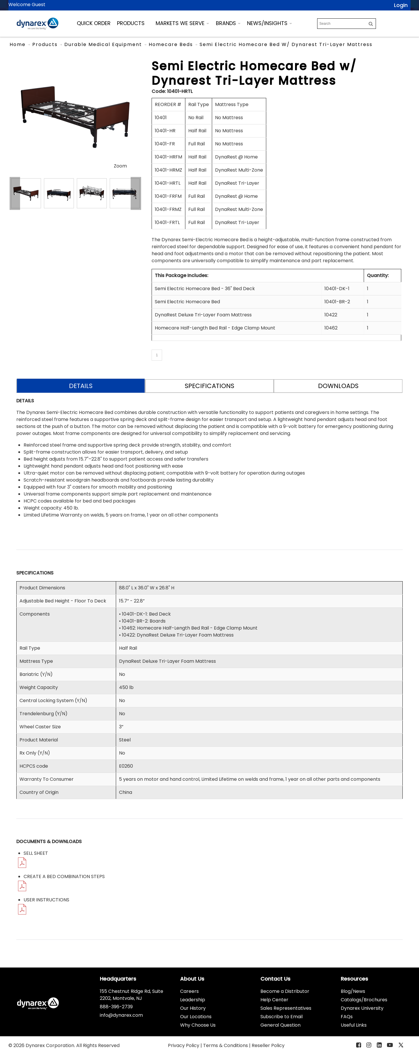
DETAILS (81, 386)
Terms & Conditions (226, 1045)
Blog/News (353, 991)
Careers (189, 991)
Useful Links (354, 1025)
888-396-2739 (116, 1006)
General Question (280, 1025)
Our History (193, 1008)
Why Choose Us (198, 1025)
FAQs (347, 1016)
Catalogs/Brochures (364, 999)
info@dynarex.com (121, 1015)
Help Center (274, 999)
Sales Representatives (285, 1008)
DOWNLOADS (338, 386)
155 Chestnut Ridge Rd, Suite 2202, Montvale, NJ (131, 995)
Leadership (192, 999)
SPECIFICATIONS (209, 386)
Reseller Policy (268, 1045)
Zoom (120, 166)
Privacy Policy (184, 1045)
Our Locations (196, 1016)
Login (401, 5)
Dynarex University (362, 1008)
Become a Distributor (284, 991)
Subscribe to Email (281, 1016)
